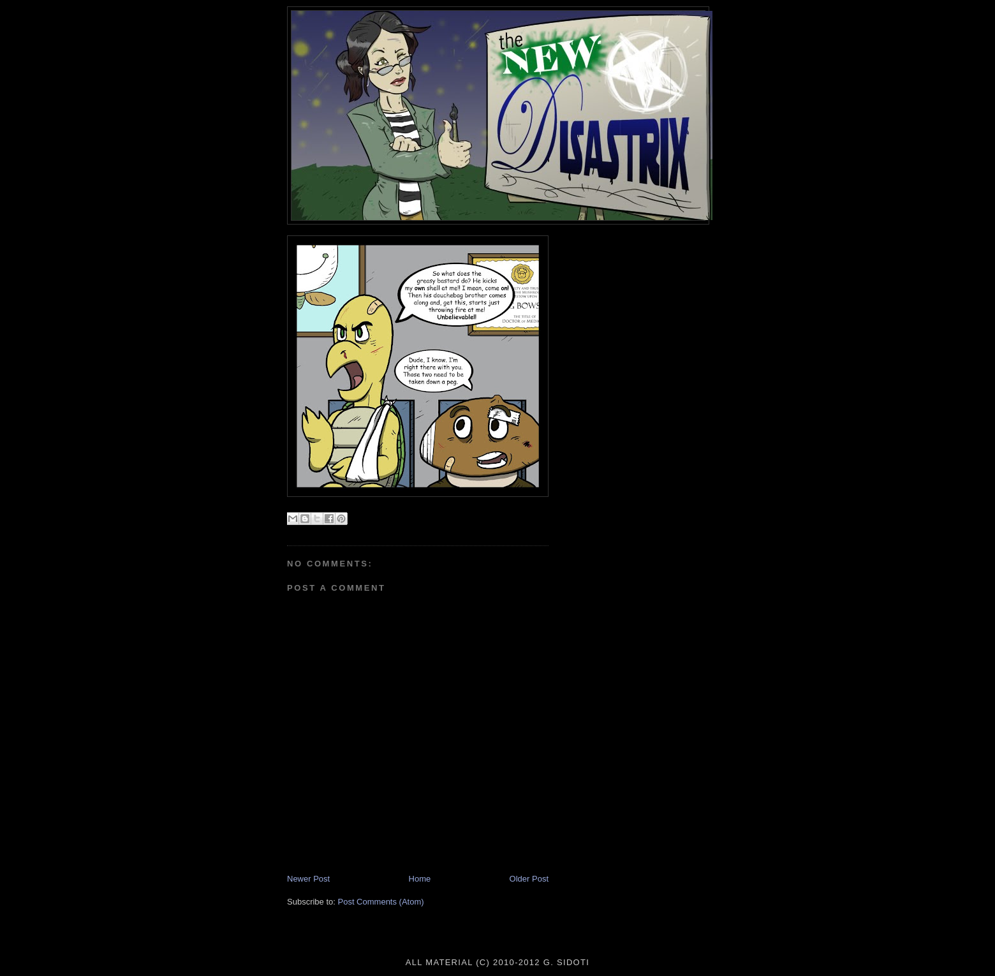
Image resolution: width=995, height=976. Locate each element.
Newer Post (308, 879)
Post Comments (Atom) (381, 901)
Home (420, 879)
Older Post (529, 879)
